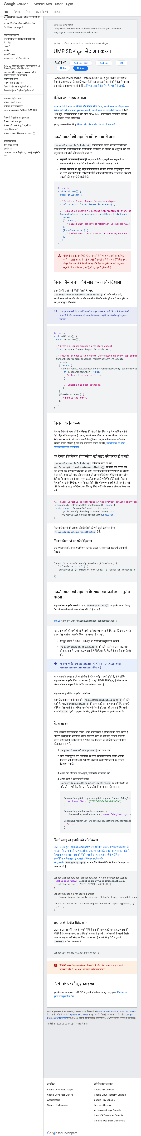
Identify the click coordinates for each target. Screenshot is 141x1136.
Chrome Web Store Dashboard (109, 1120)
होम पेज (57, 43)
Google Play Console (104, 1100)
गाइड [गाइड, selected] (6, 11)
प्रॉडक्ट (66, 43)
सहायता (56, 11)
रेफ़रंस (17, 11)
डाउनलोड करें (42, 11)
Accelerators (53, 1100)
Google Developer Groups (60, 1089)
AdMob (16, 4)
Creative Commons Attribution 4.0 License (116, 1011)
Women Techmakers (57, 1105)
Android (80, 63)
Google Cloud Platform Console (110, 1094)
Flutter (80, 68)
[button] (21, 43)
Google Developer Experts (60, 1094)
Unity (63, 68)
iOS (121, 63)
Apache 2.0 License (79, 1014)
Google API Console (104, 1089)
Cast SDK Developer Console (108, 1115)
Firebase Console (103, 1105)
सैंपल (27, 11)
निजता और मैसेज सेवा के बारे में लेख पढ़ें (105, 85)
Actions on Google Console (107, 1110)
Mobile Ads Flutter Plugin (53, 4)
